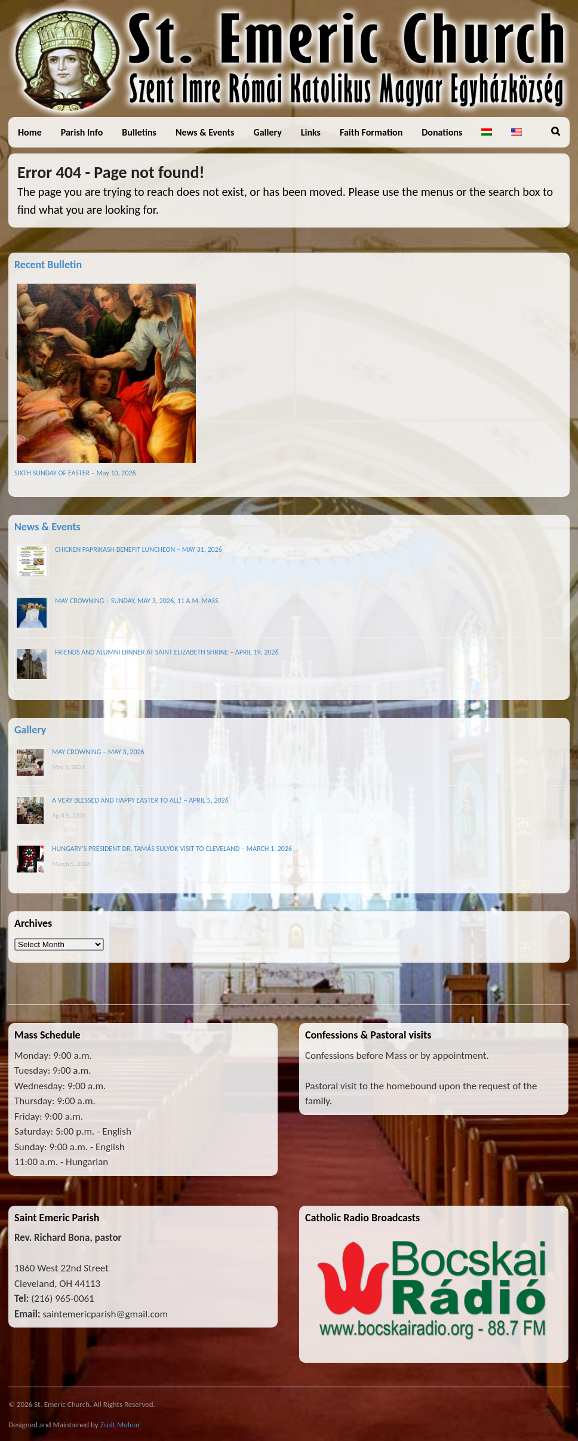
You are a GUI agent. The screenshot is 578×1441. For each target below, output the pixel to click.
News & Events (205, 132)
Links (311, 132)
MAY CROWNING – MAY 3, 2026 (98, 752)
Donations (442, 132)
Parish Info (82, 132)
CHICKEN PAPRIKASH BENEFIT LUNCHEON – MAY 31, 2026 (138, 549)
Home (30, 132)
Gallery (267, 132)
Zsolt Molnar (120, 1424)
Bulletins (139, 132)
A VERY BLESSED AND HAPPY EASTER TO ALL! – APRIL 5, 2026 (140, 800)
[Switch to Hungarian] (487, 132)
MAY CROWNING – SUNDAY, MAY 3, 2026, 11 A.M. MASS (137, 601)
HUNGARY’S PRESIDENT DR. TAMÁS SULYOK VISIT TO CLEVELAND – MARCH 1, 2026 (172, 848)
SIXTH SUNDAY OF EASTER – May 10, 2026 (75, 473)
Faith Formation (371, 132)
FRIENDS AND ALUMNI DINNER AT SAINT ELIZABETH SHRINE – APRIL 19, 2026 (167, 652)
